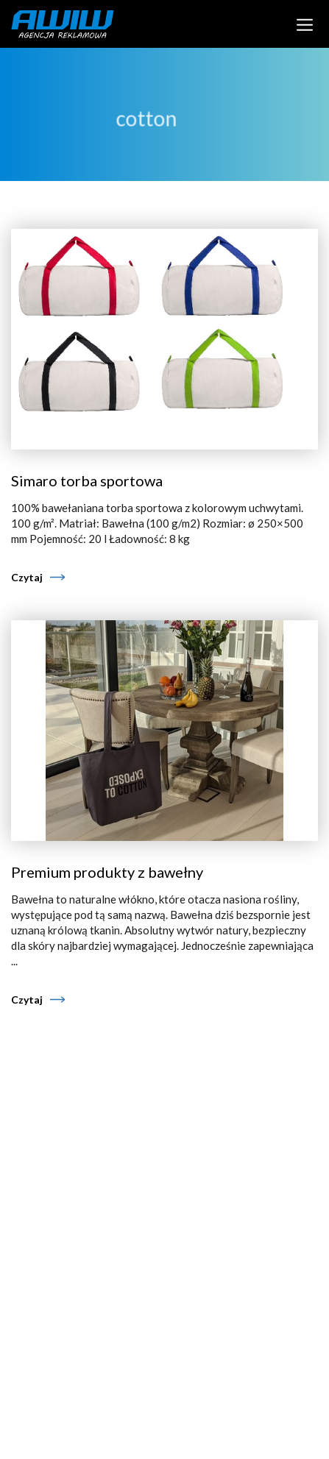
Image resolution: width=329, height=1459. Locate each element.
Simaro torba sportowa (87, 480)
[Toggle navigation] (305, 23)
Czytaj (27, 577)
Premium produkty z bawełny (107, 872)
